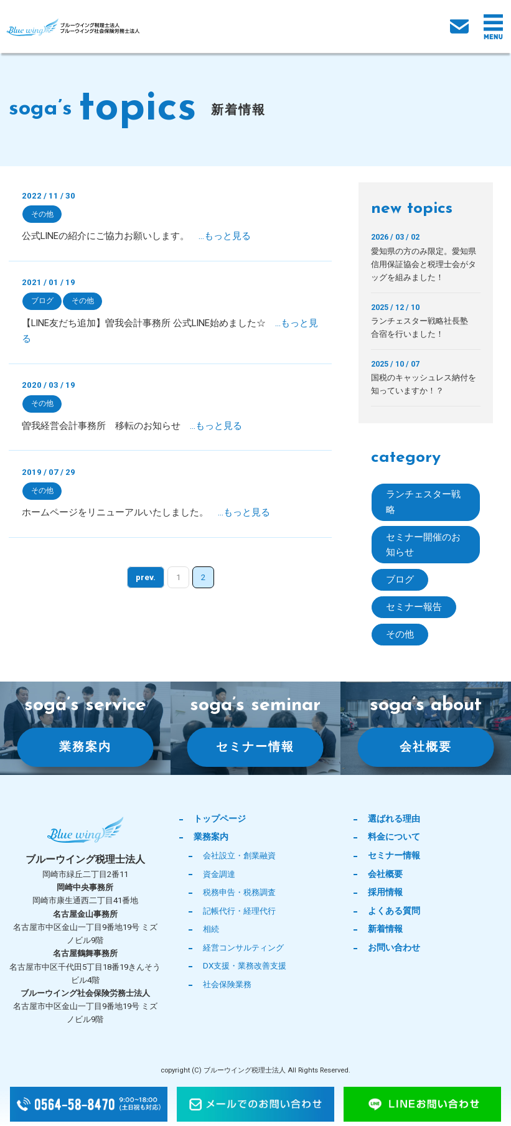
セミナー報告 (414, 608)
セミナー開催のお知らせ (423, 545)
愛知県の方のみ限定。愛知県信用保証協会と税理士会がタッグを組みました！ (423, 264)
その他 (42, 214)
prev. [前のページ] (146, 578)
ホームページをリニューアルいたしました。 (146, 512)
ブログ (42, 300)
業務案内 (85, 747)
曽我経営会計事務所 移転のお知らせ (132, 425)
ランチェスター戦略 (423, 502)
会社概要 (426, 747)
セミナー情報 (255, 747)
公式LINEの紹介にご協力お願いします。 (136, 236)
